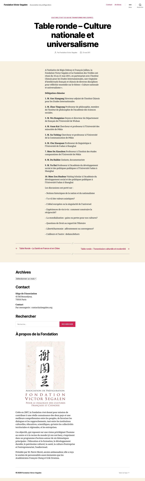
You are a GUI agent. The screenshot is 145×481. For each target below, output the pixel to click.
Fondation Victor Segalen (17, 5)
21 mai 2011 (86, 53)
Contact (109, 5)
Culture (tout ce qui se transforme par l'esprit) (72, 18)
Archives (118, 5)
